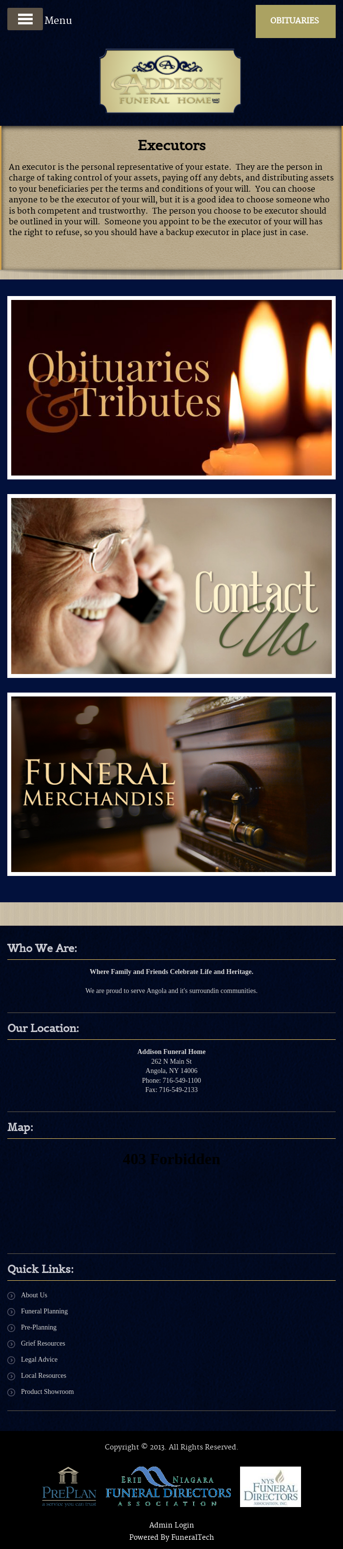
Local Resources (43, 1375)
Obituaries (294, 21)
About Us (34, 1295)
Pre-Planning (39, 1327)
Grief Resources (43, 1343)
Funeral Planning (44, 1311)
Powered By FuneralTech (171, 1537)
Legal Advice (39, 1359)
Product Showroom (47, 1391)
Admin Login (171, 1525)
